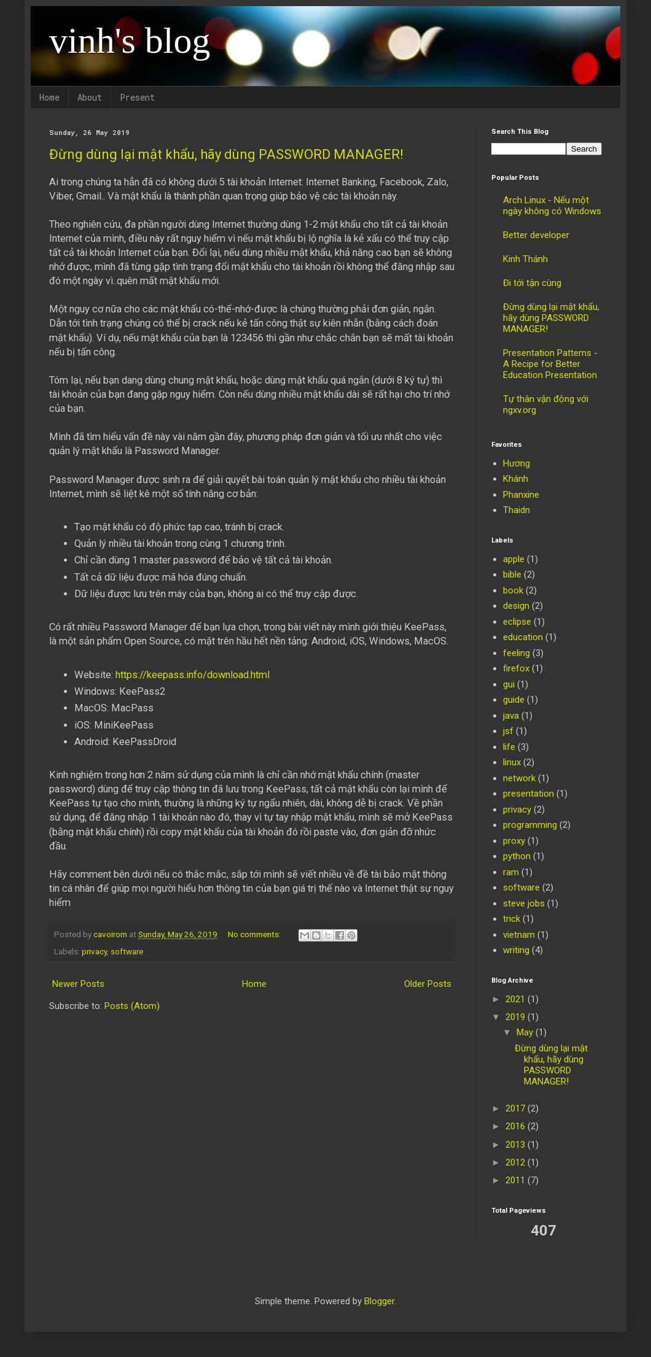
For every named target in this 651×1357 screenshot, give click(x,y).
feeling (516, 653)
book (513, 590)
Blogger (379, 1301)
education (523, 637)
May (526, 1032)
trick (511, 918)
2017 (516, 1108)
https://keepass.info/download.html (192, 675)
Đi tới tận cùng (532, 282)
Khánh (515, 478)
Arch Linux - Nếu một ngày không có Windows (552, 206)
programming (530, 824)
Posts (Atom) (132, 1005)
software (127, 951)
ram (511, 872)
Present (137, 97)
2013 (516, 1144)
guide (513, 699)
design (516, 605)
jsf (508, 730)
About (89, 97)
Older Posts (427, 983)
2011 (516, 1180)
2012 (516, 1162)
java (511, 715)
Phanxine (521, 494)
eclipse (517, 621)
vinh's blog (130, 40)
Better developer (536, 235)
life (509, 746)
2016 (516, 1126)
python (517, 856)
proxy (514, 840)
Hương (516, 463)
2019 (516, 1017)
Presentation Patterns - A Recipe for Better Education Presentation (550, 364)
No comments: (255, 934)
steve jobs (524, 903)
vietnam (519, 934)
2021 (516, 999)
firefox (516, 668)
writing (516, 950)
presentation (528, 793)
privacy (94, 951)
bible (512, 574)
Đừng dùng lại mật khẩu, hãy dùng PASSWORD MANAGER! (226, 154)
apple (513, 559)
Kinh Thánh (525, 259)
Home (49, 97)
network (519, 778)
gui (509, 684)
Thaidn (516, 510)
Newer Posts (78, 983)
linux (512, 762)
